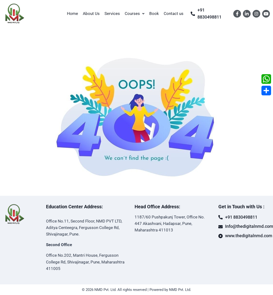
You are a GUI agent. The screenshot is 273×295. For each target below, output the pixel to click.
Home (72, 13)
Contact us (173, 13)
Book (154, 13)
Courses (134, 13)
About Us (91, 13)
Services (112, 13)
